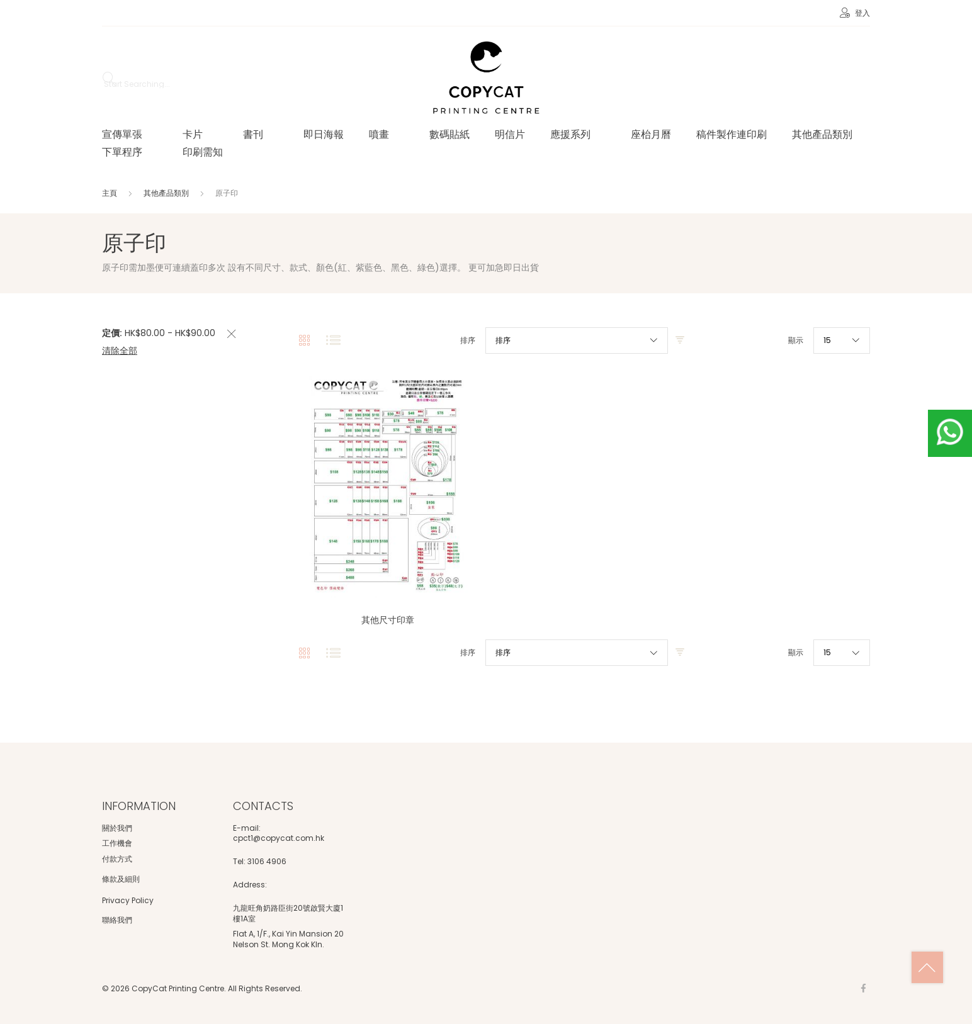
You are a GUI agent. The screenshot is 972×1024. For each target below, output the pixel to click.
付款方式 (117, 858)
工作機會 (117, 843)
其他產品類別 (167, 193)
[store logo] (486, 79)
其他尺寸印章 (387, 620)
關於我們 (117, 828)
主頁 (110, 193)
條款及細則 (121, 879)
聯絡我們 (117, 919)
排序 (467, 340)
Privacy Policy (128, 900)
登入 (861, 13)
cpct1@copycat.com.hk (278, 838)
